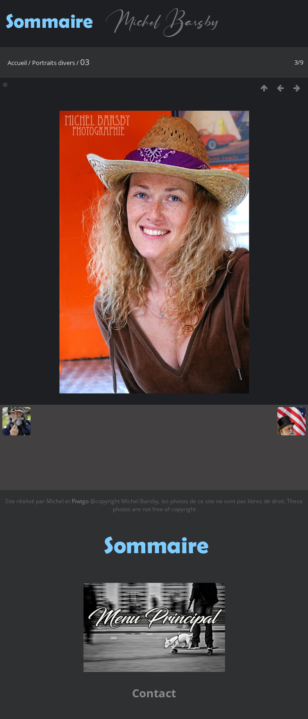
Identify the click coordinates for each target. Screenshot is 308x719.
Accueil (17, 62)
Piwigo (80, 501)
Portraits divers (53, 62)
